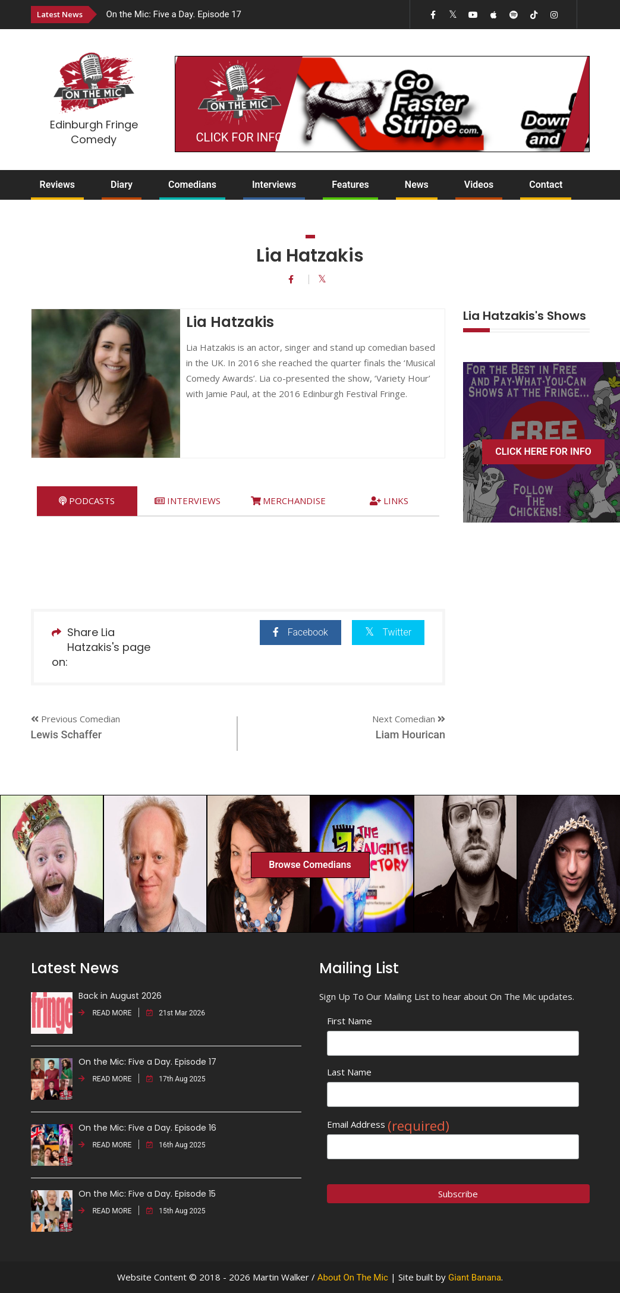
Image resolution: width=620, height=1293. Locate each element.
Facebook (300, 632)
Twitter (387, 631)
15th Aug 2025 (175, 1211)
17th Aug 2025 (175, 1079)
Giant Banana (474, 1277)
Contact (545, 184)
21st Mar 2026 (175, 1013)
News (417, 184)
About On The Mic (352, 1277)
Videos (478, 184)
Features (350, 184)
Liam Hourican (410, 734)
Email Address (388, 1124)
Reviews (57, 184)
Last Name (349, 1072)
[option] (228, 14)
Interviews (274, 184)
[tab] (87, 500)
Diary (122, 184)
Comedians (192, 184)
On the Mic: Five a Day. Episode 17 (174, 14)
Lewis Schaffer (66, 734)
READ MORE (105, 1013)
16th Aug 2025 (175, 1145)
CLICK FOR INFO (239, 137)
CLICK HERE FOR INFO (543, 451)
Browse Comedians (310, 864)
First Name (349, 1021)
